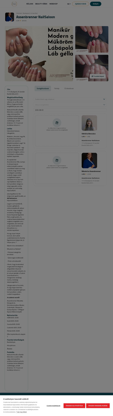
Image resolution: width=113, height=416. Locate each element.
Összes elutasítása (74, 406)
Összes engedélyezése (97, 406)
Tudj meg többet (21, 412)
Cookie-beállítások (53, 406)
